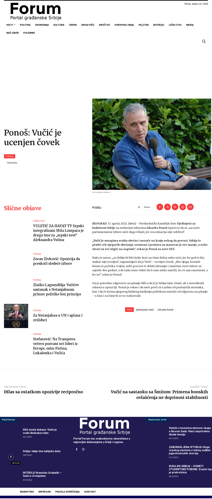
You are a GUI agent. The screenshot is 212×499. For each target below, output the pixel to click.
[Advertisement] (106, 74)
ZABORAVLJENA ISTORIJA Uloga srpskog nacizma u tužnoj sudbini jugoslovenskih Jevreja (189, 451)
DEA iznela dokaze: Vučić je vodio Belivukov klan (40, 432)
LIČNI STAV (39, 222)
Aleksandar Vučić (145, 310)
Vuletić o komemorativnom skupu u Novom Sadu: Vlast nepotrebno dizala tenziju (190, 432)
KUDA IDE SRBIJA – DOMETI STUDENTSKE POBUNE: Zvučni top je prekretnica (190, 470)
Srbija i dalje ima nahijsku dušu (41, 451)
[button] (203, 41)
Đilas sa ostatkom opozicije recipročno (43, 392)
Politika (9, 156)
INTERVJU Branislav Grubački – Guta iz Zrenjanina (42, 475)
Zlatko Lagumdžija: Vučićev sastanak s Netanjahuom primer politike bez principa (57, 290)
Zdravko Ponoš (165, 310)
